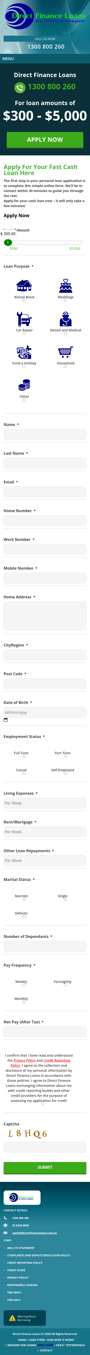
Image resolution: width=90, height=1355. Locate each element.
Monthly (21, 998)
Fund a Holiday (24, 363)
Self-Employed (62, 770)
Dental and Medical (65, 330)
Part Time (62, 753)
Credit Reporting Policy (24, 1262)
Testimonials (75, 1345)
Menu (8, 58)
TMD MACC (14, 1292)
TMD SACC (13, 1300)
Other (24, 396)
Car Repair (24, 330)
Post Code (15, 673)
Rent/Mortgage (20, 822)
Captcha (11, 1124)
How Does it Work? (60, 1340)
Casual (21, 770)
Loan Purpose (18, 266)
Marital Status (19, 879)
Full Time (21, 753)
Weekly (21, 981)
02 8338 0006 (20, 1225)
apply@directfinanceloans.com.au (34, 1233)
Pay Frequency (19, 965)
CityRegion (16, 645)
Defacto (21, 913)
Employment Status (24, 736)
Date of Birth (18, 702)
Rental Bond (24, 297)
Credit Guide (16, 1270)
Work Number (19, 539)
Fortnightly (63, 981)
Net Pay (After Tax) (23, 1022)
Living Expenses (20, 793)
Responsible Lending (22, 1285)
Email (11, 482)
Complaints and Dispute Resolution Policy (38, 1255)
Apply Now (46, 1345)
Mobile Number (20, 568)
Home (22, 1340)
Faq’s (59, 1345)
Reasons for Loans (21, 1345)
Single (62, 896)
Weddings (66, 297)
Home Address (19, 597)
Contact (46, 1350)
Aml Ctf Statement (21, 1248)
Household (65, 363)
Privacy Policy (25, 1060)
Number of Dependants (28, 936)
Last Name (16, 453)
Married (21, 896)
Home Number (20, 510)
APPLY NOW (45, 139)
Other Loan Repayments (29, 850)
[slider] (8, 242)
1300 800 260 (46, 46)
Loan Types (37, 1340)
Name (11, 424)
